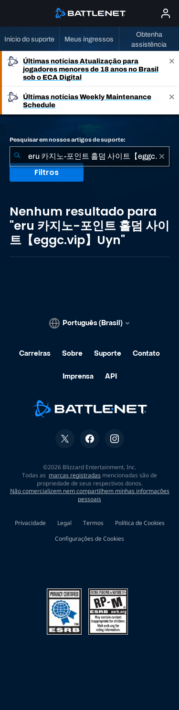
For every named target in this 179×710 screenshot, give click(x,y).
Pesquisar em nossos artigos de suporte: (68, 139)
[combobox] (89, 156)
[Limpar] (161, 156)
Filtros (46, 172)
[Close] (172, 69)
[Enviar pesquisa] (17, 156)
